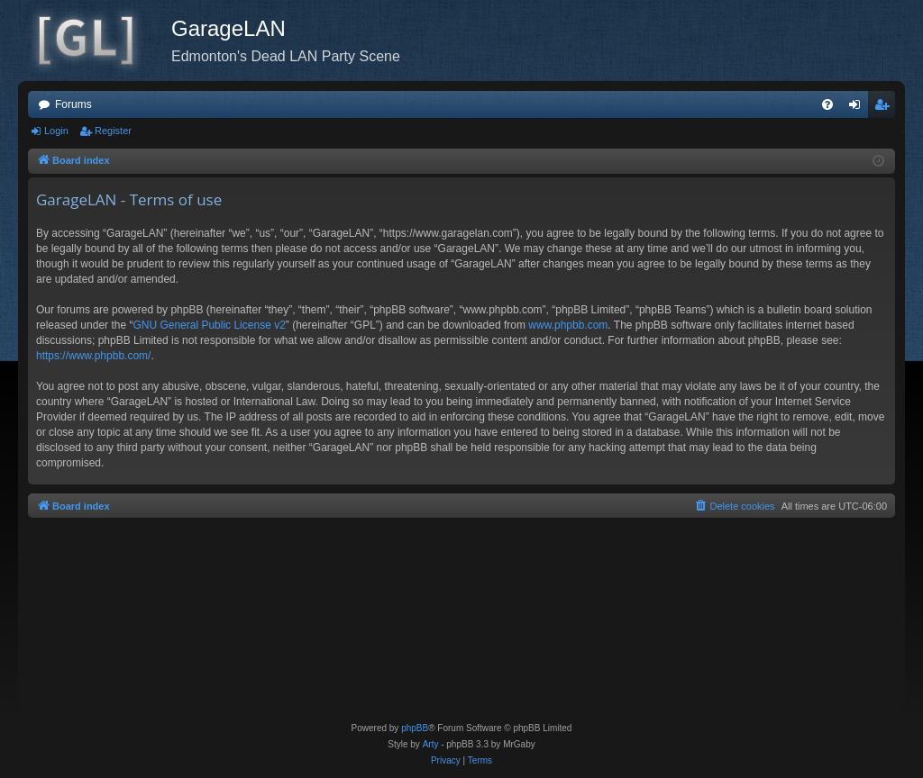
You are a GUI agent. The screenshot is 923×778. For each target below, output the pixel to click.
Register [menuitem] (885, 108)
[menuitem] (827, 104)
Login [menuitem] (858, 108)
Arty (431, 744)
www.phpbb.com (568, 325)
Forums (73, 104)
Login (56, 130)
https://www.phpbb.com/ (93, 355)
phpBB (414, 728)
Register (113, 130)
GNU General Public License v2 (209, 325)
